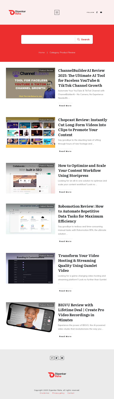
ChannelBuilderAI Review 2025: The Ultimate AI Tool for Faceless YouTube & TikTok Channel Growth (81, 78)
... (69, 98)
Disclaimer (44, 393)
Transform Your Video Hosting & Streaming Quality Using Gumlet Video (78, 263)
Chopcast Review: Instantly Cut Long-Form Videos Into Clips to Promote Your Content (82, 127)
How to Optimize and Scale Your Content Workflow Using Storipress (82, 170)
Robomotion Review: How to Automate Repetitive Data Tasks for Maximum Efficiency (81, 213)
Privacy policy (58, 393)
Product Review (46, 70)
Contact (71, 393)
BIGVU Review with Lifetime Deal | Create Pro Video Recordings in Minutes (81, 312)
